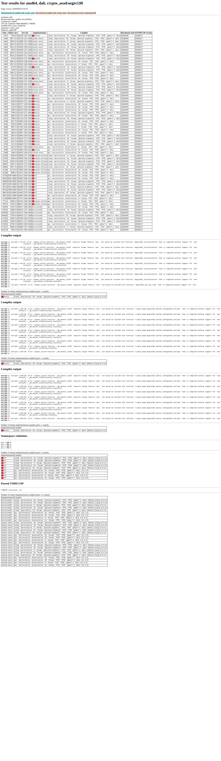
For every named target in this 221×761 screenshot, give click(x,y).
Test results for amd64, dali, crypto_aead (50, 13)
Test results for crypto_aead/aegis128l (81, 13)
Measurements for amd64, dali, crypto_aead (18, 13)
